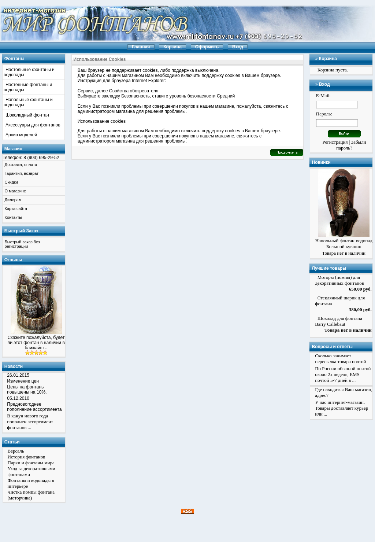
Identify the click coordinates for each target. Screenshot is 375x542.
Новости (13, 366)
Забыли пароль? (351, 145)
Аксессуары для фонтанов (32, 125)
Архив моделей (21, 134)
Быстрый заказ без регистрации (22, 244)
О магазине (15, 191)
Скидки (11, 182)
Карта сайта (16, 208)
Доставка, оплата (21, 164)
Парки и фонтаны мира (31, 462)
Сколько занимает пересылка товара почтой (340, 358)
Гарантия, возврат (22, 173)
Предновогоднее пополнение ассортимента (34, 407)
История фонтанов (26, 457)
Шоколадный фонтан (27, 115)
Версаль (16, 451)
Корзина (328, 58)
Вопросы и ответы (332, 346)
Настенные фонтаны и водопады (28, 87)
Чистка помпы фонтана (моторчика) (31, 495)
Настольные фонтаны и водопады (29, 72)
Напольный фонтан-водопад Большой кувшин (343, 243)
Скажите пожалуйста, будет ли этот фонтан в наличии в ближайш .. (36, 342)
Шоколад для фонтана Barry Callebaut (338, 321)
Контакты (13, 217)
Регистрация (335, 142)
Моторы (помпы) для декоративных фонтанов (339, 280)
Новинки (321, 162)
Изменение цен (23, 381)
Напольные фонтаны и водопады (28, 102)
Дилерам (13, 200)
